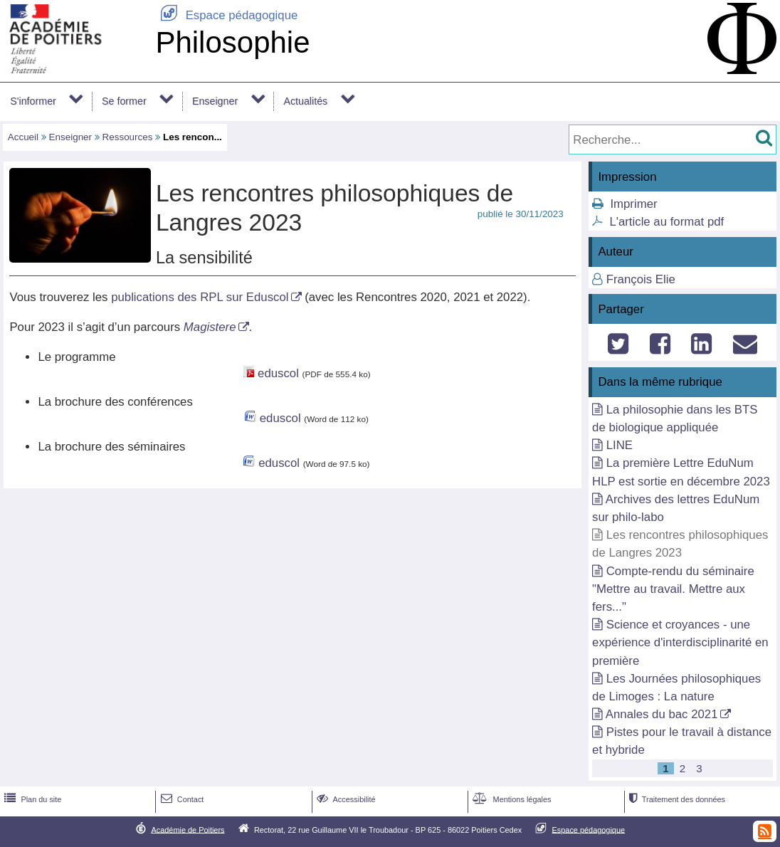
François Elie (640, 279)
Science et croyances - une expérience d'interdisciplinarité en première (680, 642)
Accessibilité (345, 799)
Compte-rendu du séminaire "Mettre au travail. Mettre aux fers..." (673, 589)
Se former (124, 101)
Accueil (23, 137)
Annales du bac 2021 (662, 714)
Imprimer (633, 204)
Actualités (305, 101)
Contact (181, 799)
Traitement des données (675, 799)
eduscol (278, 373)
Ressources (127, 137)
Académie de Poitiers (187, 829)
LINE (619, 445)
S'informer (33, 101)
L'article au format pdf (666, 221)
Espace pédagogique (226, 15)
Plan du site (31, 799)
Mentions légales (510, 799)
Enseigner (215, 101)
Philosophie (232, 42)
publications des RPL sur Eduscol (199, 297)
